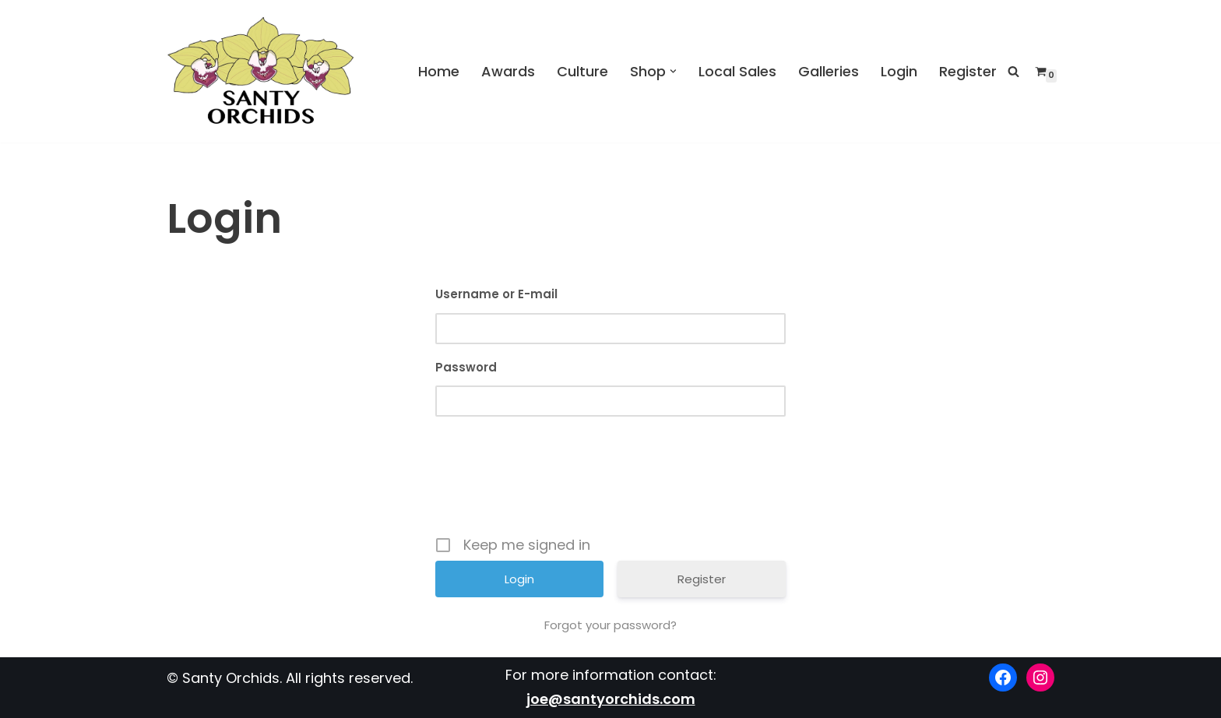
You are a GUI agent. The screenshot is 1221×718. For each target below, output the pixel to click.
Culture (582, 70)
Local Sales (737, 70)
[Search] (1013, 71)
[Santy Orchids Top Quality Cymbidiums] (261, 71)
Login (899, 70)
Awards (508, 70)
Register (968, 70)
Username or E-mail (496, 294)
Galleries (828, 70)
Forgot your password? (610, 626)
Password (466, 367)
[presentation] (612, 482)
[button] (673, 71)
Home (438, 70)
